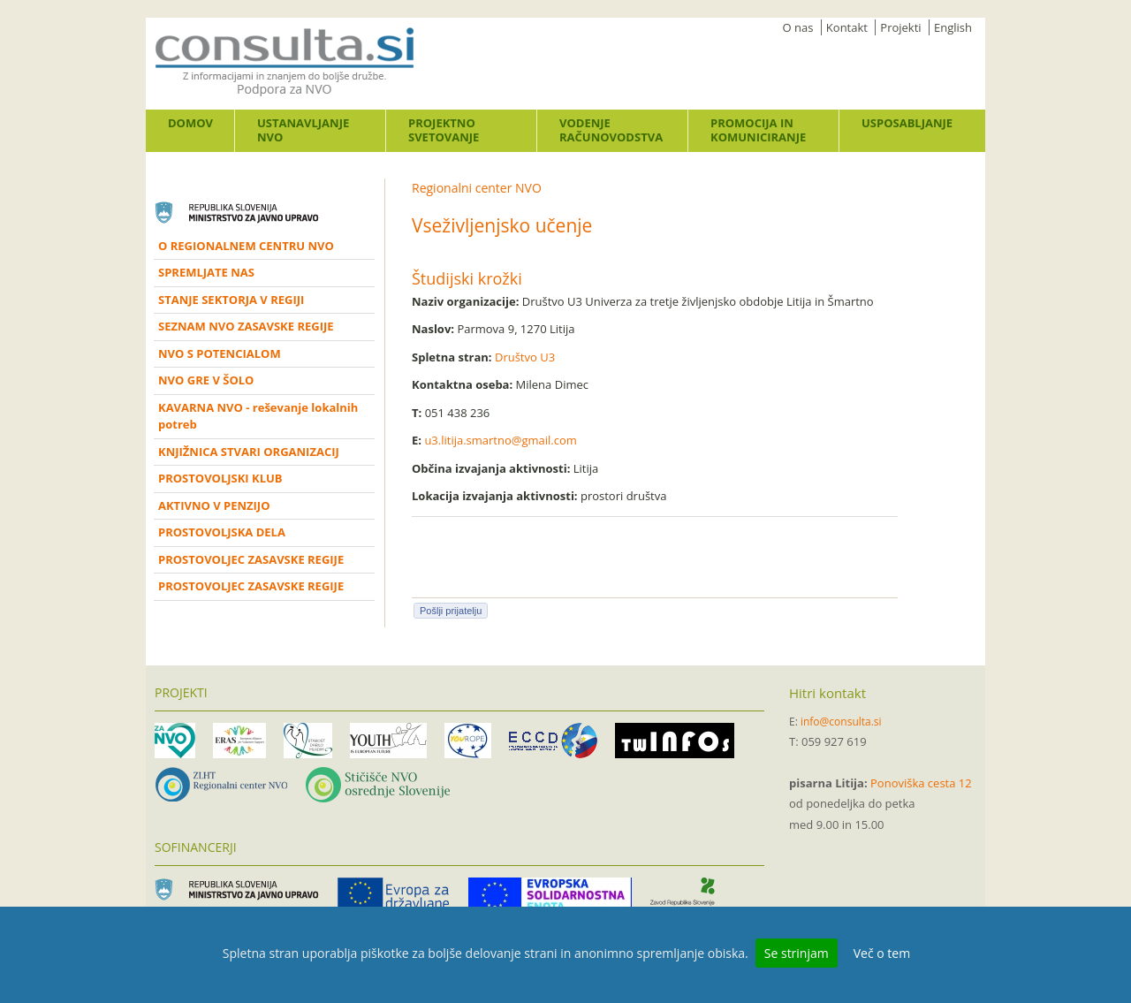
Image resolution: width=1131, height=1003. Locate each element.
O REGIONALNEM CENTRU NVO (246, 246)
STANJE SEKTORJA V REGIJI (231, 300)
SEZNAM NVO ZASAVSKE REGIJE (246, 326)
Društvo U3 (525, 357)
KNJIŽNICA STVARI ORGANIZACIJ (248, 452)
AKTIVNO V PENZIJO (214, 505)
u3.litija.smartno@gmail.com (500, 440)
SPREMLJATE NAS (206, 272)
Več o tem (882, 953)
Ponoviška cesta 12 (921, 783)
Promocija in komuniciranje (758, 130)
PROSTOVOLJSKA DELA (221, 532)
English (953, 27)
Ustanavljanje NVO (303, 130)
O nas (798, 27)
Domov (190, 123)
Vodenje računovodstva (611, 130)
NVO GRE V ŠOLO (206, 380)
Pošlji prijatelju (451, 610)
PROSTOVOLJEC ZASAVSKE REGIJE (251, 559)
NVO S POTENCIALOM (219, 353)
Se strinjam (796, 953)
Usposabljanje (907, 123)
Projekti (900, 27)
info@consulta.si (841, 721)
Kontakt (847, 27)
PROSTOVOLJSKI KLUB (220, 478)
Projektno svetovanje (443, 130)
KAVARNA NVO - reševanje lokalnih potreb (258, 416)
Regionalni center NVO (477, 187)
